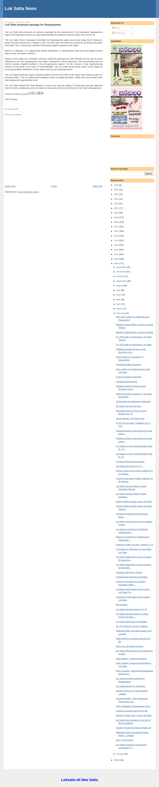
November (121, 272)
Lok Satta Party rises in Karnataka (131, 621)
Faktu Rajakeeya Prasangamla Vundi (133, 706)
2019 (116, 217)
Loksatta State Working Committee (132, 577)
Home (54, 186)
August (119, 285)
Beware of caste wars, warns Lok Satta (133, 715)
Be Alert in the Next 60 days (128, 406)
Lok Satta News (21, 8)
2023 (116, 199)
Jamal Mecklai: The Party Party (130, 418)
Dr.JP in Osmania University (128, 377)
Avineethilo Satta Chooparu (128, 364)
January (120, 754)
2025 (116, 189)
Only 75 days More (124, 740)
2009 (116, 263)
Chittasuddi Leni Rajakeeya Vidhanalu (133, 401)
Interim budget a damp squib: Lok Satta (134, 501)
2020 (116, 213)
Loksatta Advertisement (126, 381)
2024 (116, 194)
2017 (116, 226)
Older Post (97, 186)
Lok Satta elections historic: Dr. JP (131, 609)
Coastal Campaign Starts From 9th (131, 711)
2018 (116, 222)
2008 (116, 760)
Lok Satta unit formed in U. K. (129, 466)
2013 (116, 245)
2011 (116, 254)
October (120, 276)
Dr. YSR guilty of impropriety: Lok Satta (133, 344)
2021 (116, 208)
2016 (116, 231)
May (118, 299)
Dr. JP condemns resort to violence (132, 626)
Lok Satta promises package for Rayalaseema (33, 24)
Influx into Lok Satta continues (129, 646)
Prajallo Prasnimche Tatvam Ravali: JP (133, 728)
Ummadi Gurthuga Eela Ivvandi (130, 461)
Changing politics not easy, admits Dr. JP (134, 544)
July (118, 290)
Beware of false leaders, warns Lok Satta (134, 332)
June (118, 295)
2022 (116, 203)
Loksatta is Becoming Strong (129, 572)
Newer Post (10, 186)
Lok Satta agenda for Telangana (130, 686)
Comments (119, 33)
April (118, 304)
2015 (116, 236)
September (121, 281)
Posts (116, 28)
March (119, 308)
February (120, 313)
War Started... (122, 604)
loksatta (14, 99)
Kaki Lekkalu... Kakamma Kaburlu (131, 658)
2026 (116, 185)
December (121, 267)
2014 (116, 240)
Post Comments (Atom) (28, 192)
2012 (116, 249)
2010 (116, 259)
